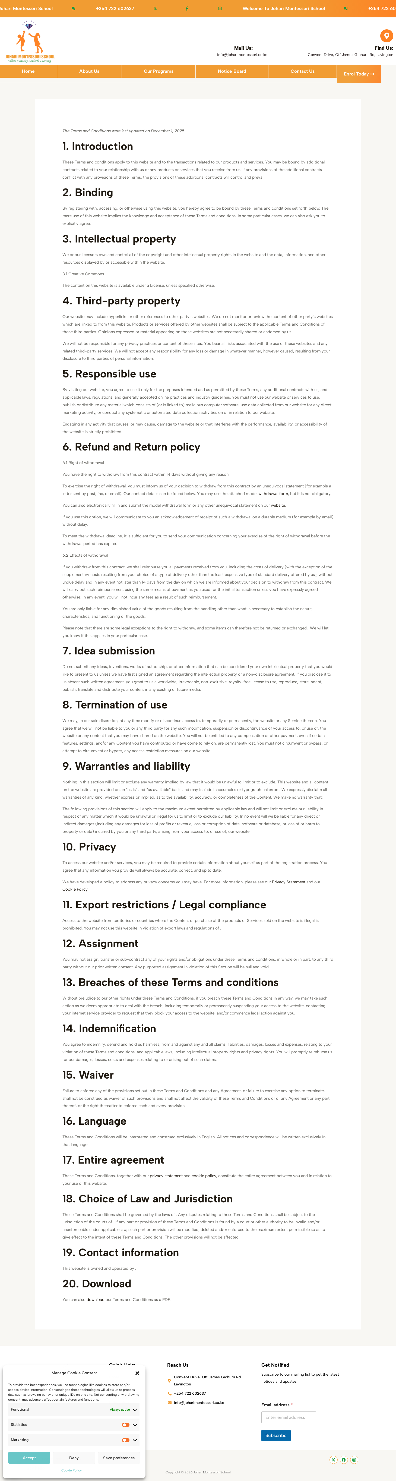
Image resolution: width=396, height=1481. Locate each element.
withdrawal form (273, 493)
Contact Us (303, 74)
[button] (137, 1373)
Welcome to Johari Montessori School (298, 8)
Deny (74, 1457)
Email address (277, 1405)
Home (28, 74)
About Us (89, 74)
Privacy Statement (288, 882)
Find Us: (384, 48)
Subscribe (276, 1435)
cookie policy (204, 1176)
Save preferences (119, 1457)
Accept (29, 1457)
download (95, 1299)
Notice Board (232, 74)
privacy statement (166, 1176)
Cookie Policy (71, 1470)
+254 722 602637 (129, 8)
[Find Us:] (386, 35)
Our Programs (158, 74)
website (278, 505)
